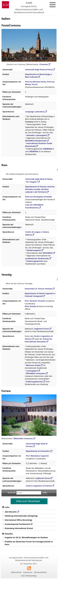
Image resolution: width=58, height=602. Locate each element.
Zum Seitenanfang (28, 576)
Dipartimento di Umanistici (38, 451)
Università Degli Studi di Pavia (38, 69)
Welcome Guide (33, 365)
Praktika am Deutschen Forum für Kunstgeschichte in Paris (29, 543)
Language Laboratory (34, 112)
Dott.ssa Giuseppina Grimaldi (38, 197)
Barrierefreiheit (40, 572)
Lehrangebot (31, 371)
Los (45, 493)
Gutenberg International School (19, 528)
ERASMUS (47, 253)
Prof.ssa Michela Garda (35, 82)
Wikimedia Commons (23, 438)
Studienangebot (33, 250)
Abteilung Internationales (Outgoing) (21, 516)
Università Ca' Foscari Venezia (38, 289)
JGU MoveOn (11, 512)
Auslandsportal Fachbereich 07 (19, 524)
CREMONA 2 (34, 151)
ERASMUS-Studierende (35, 141)
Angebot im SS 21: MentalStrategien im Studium (26, 537)
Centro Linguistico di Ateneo (39, 486)
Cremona (44, 64)
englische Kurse (41, 329)
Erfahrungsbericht (34, 261)
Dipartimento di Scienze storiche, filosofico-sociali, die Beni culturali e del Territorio (40, 189)
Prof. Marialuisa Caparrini (37, 456)
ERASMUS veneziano (35, 373)
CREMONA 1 (48, 149)
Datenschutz (16, 572)
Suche (12, 492)
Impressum (27, 572)
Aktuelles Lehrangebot (36, 135)
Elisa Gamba (30, 306)
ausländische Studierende (37, 258)
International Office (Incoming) (18, 520)
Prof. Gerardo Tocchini (35, 301)
